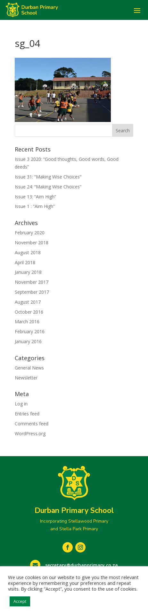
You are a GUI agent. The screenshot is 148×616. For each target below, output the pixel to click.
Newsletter (26, 378)
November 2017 (31, 282)
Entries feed (27, 414)
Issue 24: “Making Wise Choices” (48, 187)
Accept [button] (19, 601)
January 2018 (28, 272)
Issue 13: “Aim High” (35, 197)
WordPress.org (30, 433)
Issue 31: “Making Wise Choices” (48, 177)
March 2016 (27, 321)
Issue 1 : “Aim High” (35, 206)
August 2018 (28, 252)
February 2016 (30, 331)
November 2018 (31, 242)
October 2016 (29, 312)
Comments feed (31, 424)
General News (29, 368)
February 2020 (30, 233)
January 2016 (28, 341)
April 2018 (25, 262)
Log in (21, 404)
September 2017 (32, 292)
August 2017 (28, 302)
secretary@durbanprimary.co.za (81, 565)
